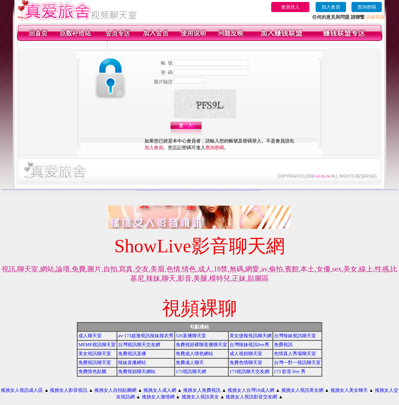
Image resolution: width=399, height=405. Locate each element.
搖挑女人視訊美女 (200, 397)
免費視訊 (283, 344)
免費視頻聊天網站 (136, 371)
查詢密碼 (366, 7)
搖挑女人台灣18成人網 (251, 390)
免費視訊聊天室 (94, 362)
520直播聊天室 (191, 335)
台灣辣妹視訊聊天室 (295, 335)
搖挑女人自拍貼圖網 (115, 390)
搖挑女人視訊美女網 (302, 390)
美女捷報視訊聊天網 (251, 335)
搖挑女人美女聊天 (349, 390)
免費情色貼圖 (92, 371)
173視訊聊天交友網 (249, 371)
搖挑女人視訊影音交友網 (251, 397)
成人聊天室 (90, 335)
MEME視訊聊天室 (97, 344)
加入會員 (330, 7)
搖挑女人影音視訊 (68, 390)
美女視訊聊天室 (94, 353)
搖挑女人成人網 (159, 390)
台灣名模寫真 (291, 189)
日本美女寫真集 (128, 189)
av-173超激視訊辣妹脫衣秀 (145, 335)
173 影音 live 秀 (289, 371)
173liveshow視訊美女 (372, 189)
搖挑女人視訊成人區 (22, 390)
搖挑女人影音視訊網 (125, 189)
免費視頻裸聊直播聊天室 (201, 344)
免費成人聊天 (190, 362)
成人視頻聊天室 (246, 353)
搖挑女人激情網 (158, 397)
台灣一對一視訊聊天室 (297, 362)
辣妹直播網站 (132, 362)
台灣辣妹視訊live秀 (249, 344)
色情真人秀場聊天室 (295, 353)
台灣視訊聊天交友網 (139, 344)
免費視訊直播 (132, 353)
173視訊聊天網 (191, 371)
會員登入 (290, 7)
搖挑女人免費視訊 (202, 390)
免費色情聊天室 (246, 362)
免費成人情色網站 (194, 353)
